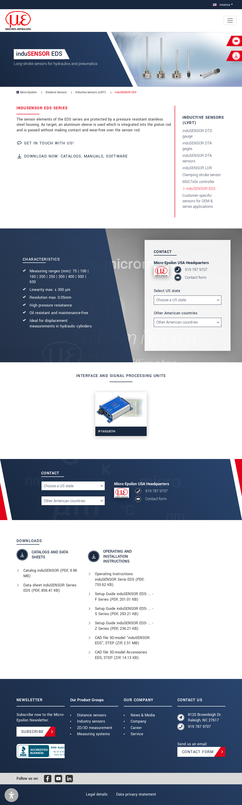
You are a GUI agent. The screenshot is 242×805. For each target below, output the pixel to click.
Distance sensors (91, 715)
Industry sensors (91, 721)
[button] (11, 795)
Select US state (167, 290)
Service (137, 734)
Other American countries (175, 313)
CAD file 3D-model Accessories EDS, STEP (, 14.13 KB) (121, 655)
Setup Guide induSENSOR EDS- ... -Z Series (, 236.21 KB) (124, 625)
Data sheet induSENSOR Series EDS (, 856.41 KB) (49, 588)
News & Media (143, 715)
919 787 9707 (196, 269)
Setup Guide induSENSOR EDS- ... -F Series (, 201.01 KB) (124, 596)
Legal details (96, 794)
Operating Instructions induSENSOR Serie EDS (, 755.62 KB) (119, 579)
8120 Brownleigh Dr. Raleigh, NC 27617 (205, 717)
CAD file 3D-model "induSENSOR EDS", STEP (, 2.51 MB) (122, 640)
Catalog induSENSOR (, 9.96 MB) (50, 573)
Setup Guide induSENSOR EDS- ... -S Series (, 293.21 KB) (124, 611)
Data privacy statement (136, 794)
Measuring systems (93, 734)
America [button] (221, 5)
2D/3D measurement (94, 727)
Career (136, 727)
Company (138, 721)
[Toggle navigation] (230, 20)
